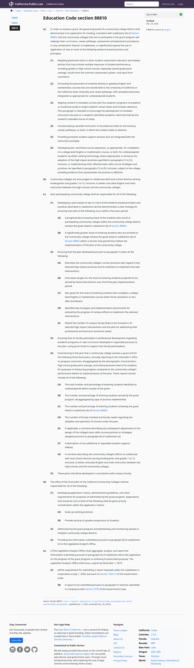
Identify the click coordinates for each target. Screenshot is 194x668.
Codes (18, 10)
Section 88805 (119, 225)
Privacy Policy (120, 660)
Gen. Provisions (72, 10)
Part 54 (59, 10)
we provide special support (77, 653)
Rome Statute (158, 660)
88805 (15, 22)
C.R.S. (154, 634)
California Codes (55, 4)
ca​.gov (167, 29)
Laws (153, 647)
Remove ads (168, 4)
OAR (153, 651)
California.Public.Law (29, 4)
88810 (15, 28)
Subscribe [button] (16, 640)
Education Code (31, 10)
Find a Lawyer (120, 630)
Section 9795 (92, 589)
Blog (116, 634)
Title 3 (43, 10)
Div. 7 (51, 10)
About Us (118, 639)
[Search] (141, 4)
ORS (158, 651)
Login (180, 4)
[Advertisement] (164, 77)
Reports (118, 651)
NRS (153, 643)
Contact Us (119, 647)
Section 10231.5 (108, 573)
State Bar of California (69, 629)
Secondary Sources (123, 656)
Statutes (155, 638)
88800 (15, 17)
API (115, 643)
